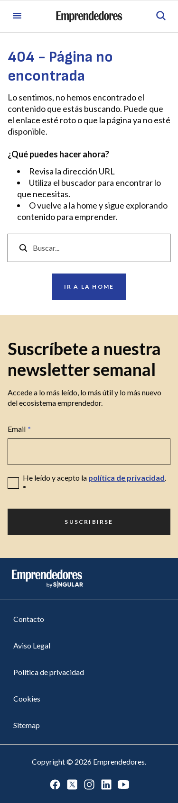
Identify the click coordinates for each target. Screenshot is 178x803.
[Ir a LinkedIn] (106, 785)
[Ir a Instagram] (89, 785)
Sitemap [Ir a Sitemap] (26, 725)
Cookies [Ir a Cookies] (26, 698)
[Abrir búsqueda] (161, 16)
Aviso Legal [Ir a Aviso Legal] (31, 645)
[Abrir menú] (17, 16)
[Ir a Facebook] (55, 785)
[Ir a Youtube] (123, 785)
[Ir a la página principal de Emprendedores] (89, 16)
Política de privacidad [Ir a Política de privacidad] (48, 671)
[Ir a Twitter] (72, 785)
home (86, 205)
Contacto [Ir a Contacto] (28, 618)
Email (19, 429)
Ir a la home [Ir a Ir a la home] (89, 286)
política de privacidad (126, 477)
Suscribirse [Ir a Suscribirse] (89, 521)
